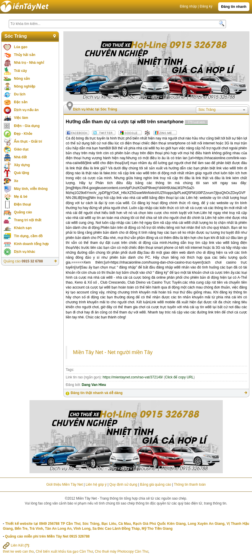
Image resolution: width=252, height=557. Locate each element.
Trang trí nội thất (27, 220)
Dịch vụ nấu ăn (26, 110)
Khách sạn (23, 228)
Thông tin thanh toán (190, 484)
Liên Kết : (16, 545)
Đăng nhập (188, 6)
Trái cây (20, 71)
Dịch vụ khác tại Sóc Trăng (95, 109)
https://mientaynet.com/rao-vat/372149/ (133, 377)
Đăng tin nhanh (233, 7)
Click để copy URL (179, 377)
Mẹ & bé (20, 197)
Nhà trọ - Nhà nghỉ (29, 63)
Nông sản (22, 79)
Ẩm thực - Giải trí (28, 141)
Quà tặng (21, 173)
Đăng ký (206, 6)
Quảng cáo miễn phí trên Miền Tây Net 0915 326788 (47, 536)
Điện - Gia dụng (27, 126)
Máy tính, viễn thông (30, 189)
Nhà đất (20, 157)
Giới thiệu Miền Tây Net (64, 484)
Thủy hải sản (24, 55)
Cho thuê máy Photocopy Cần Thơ (121, 551)
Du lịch (19, 94)
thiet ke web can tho (18, 551)
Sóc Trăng (15, 36)
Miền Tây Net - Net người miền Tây (112, 352)
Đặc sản (20, 102)
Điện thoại (22, 204)
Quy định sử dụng (123, 484)
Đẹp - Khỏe (23, 134)
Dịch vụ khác (24, 252)
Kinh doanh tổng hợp (31, 244)
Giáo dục (21, 149)
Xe (16, 181)
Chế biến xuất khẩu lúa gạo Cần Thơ (64, 551)
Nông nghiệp (24, 86)
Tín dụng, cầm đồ (28, 236)
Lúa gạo (20, 47)
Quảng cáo (23, 212)
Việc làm (21, 118)
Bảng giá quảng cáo (155, 484)
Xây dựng (22, 165)
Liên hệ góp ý (96, 484)
